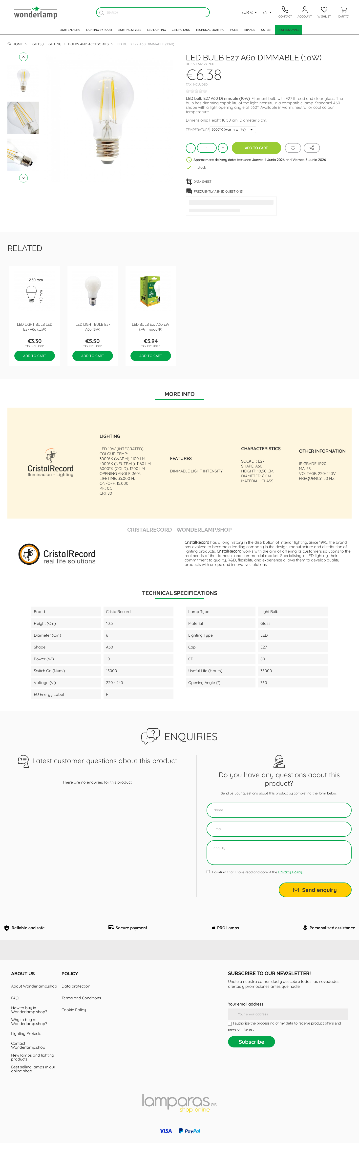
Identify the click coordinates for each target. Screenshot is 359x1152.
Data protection (76, 994)
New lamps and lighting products (32, 1065)
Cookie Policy (74, 1018)
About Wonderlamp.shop (34, 994)
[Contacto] (285, 12)
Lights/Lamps (70, 29)
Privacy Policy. (290, 872)
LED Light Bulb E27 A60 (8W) (93, 326)
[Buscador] (101, 12)
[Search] (153, 12)
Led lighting (156, 29)
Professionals (288, 29)
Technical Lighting (210, 29)
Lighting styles (129, 29)
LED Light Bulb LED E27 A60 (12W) (34, 326)
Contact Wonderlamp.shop (28, 1053)
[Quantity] (207, 148)
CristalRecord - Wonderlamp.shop (179, 529)
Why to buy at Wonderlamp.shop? (29, 1030)
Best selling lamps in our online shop (33, 1077)
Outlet (266, 29)
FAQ (15, 1006)
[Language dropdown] (268, 12)
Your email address (245, 1012)
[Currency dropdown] (250, 12)
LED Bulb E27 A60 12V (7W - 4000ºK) (150, 326)
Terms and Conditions (81, 1006)
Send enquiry (315, 889)
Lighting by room (99, 29)
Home (234, 29)
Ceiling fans (181, 29)
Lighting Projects (26, 1042)
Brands (249, 29)
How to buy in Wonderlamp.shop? (29, 1018)
